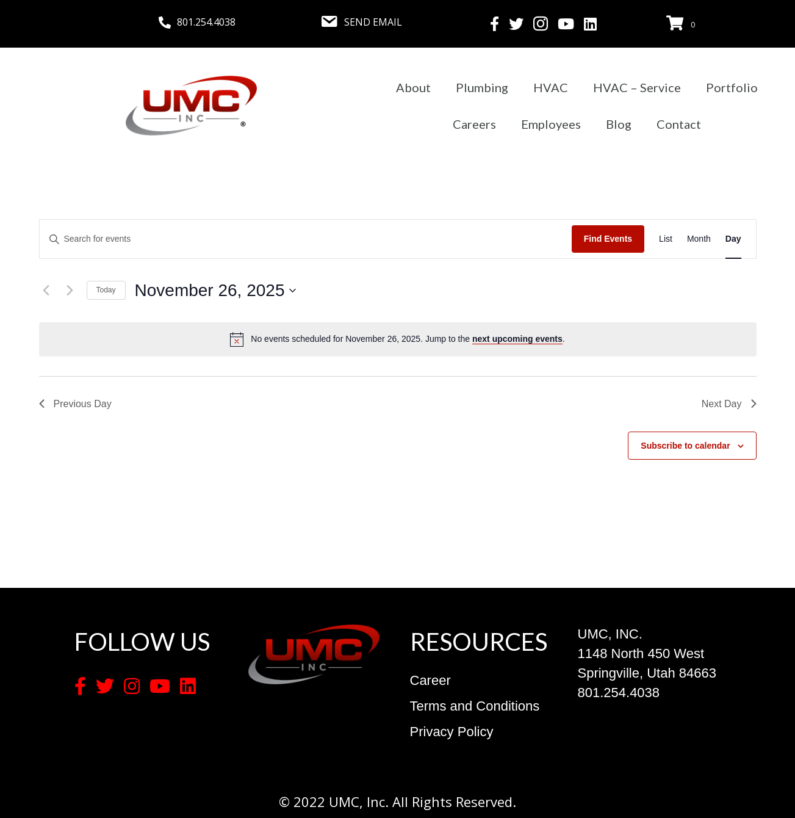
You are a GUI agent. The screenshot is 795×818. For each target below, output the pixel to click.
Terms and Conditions (475, 706)
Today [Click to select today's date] (106, 290)
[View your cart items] (682, 24)
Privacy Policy (452, 731)
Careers (474, 124)
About (413, 87)
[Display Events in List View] (665, 239)
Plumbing (482, 87)
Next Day (729, 404)
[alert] (407, 339)
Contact (679, 124)
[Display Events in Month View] (699, 239)
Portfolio (732, 87)
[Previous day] (46, 290)
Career (430, 680)
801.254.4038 (206, 22)
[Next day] (70, 290)
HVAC (550, 87)
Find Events (608, 239)
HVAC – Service (637, 87)
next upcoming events (517, 339)
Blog (618, 124)
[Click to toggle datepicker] (216, 290)
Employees (551, 124)
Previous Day (75, 404)
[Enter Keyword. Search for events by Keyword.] (306, 239)
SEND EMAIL (373, 22)
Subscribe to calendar (685, 446)
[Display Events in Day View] (733, 239)
